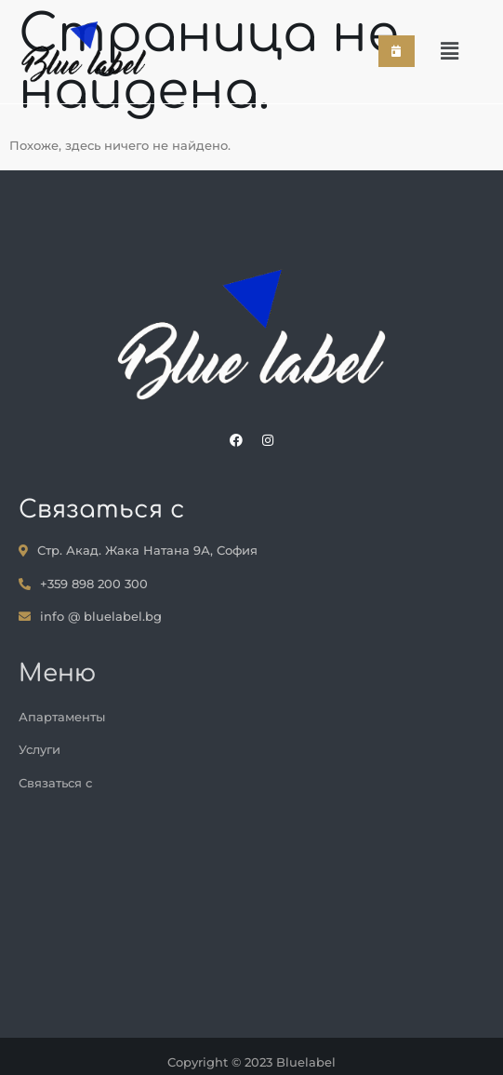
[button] (449, 52)
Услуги (39, 749)
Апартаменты (62, 716)
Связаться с (55, 782)
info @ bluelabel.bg (90, 616)
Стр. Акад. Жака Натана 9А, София (138, 550)
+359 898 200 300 (83, 583)
